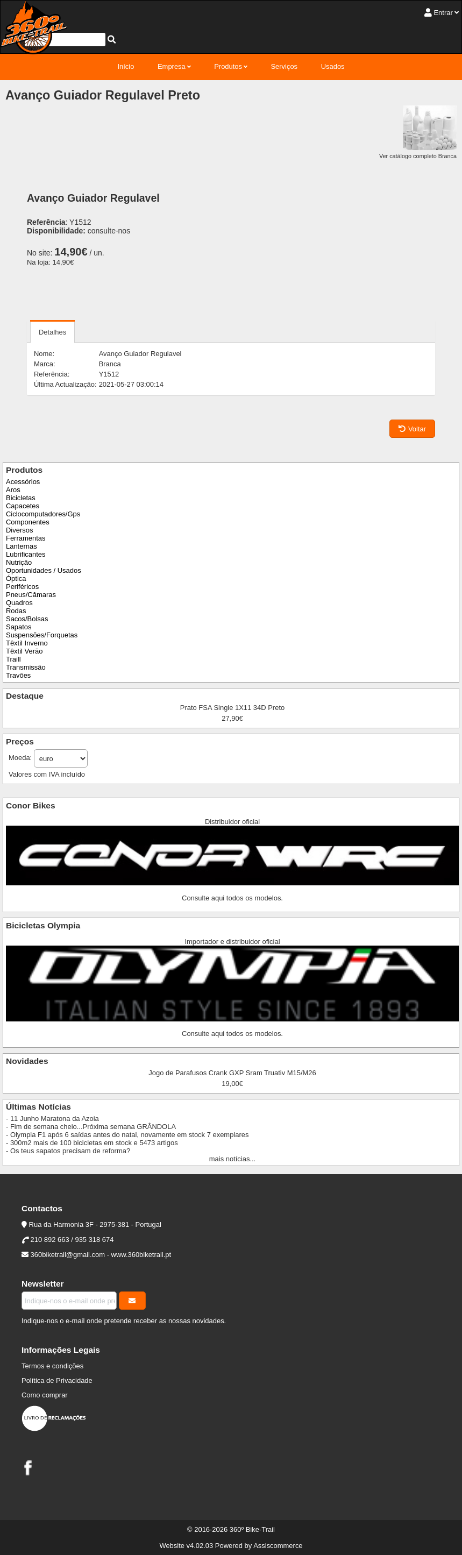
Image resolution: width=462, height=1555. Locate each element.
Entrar (442, 13)
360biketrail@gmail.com (68, 1255)
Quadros (19, 603)
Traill (13, 659)
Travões (18, 675)
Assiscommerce (277, 1546)
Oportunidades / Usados (43, 570)
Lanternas (21, 546)
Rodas (16, 611)
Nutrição (19, 562)
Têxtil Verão (24, 651)
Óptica (16, 578)
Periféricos (22, 587)
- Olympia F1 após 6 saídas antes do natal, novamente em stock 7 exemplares (127, 1135)
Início (125, 66)
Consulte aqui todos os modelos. (232, 898)
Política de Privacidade (57, 1380)
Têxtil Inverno (27, 643)
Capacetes (22, 506)
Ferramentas (25, 538)
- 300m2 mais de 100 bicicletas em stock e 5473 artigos (92, 1143)
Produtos (228, 66)
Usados (333, 66)
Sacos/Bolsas (27, 619)
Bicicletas (20, 498)
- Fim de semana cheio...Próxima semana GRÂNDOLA (91, 1127)
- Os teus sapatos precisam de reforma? (68, 1151)
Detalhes (52, 332)
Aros (13, 490)
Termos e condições (52, 1366)
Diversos (19, 530)
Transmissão (26, 667)
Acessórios (23, 482)
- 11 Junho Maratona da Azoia (52, 1118)
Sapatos (19, 627)
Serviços (284, 66)
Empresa (172, 66)
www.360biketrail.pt (141, 1255)
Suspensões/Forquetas (41, 635)
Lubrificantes (25, 554)
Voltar (412, 429)
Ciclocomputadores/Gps (43, 514)
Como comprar (45, 1395)
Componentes (27, 522)
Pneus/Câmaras (31, 595)
